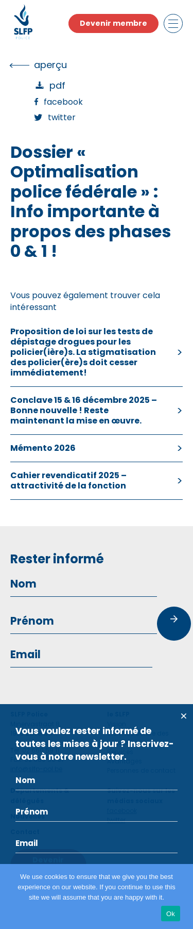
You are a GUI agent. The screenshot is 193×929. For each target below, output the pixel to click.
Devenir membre (113, 23)
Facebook (63, 102)
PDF (57, 85)
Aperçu (50, 64)
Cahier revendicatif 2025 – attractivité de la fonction (68, 480)
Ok (170, 914)
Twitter (62, 117)
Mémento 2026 (43, 448)
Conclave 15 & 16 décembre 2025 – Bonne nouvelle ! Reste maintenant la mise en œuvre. (83, 410)
